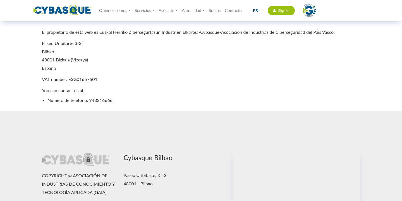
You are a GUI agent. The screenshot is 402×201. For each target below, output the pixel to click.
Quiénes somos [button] (113, 10)
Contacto (233, 10)
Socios (215, 10)
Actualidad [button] (191, 10)
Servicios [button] (143, 10)
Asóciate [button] (166, 10)
